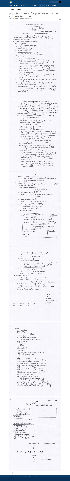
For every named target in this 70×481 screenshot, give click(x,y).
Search (60, 2)
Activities (42, 5)
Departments (34, 5)
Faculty (22, 5)
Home (11, 5)
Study (28, 5)
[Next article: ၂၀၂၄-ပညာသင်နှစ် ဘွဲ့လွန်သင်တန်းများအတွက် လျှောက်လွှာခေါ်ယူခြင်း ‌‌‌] (15, 473)
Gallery (47, 5)
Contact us (54, 5)
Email (60, 19)
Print (59, 19)
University (16, 5)
